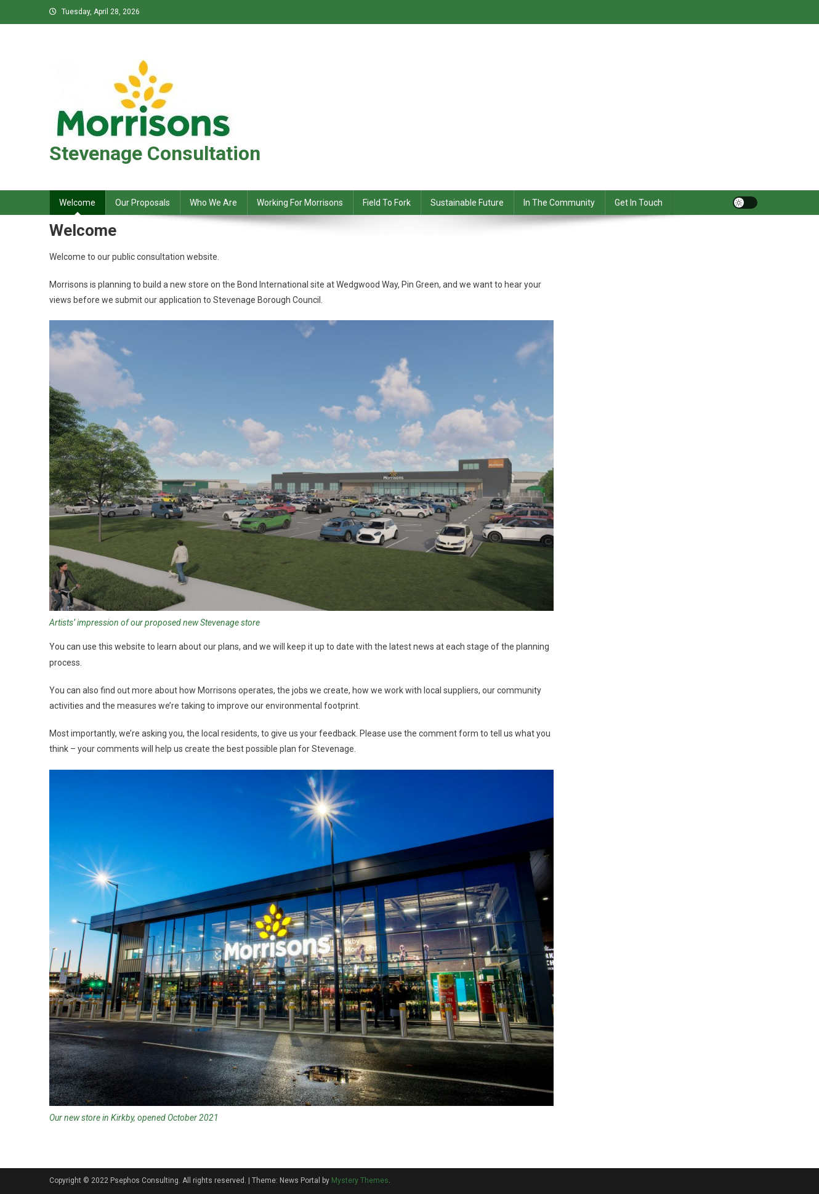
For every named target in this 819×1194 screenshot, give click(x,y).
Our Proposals (142, 203)
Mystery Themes (360, 1180)
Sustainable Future (467, 203)
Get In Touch (639, 203)
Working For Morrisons (300, 203)
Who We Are (213, 203)
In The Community (559, 203)
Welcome (77, 203)
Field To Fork (387, 203)
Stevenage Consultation (154, 153)
